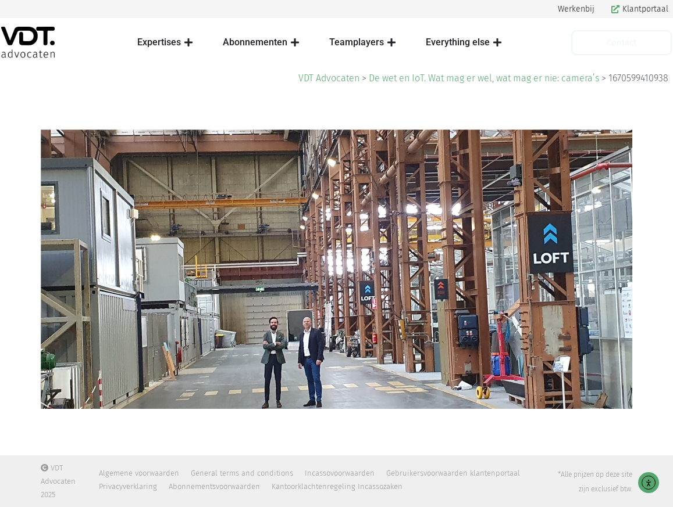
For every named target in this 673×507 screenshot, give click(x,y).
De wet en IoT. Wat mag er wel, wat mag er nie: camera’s (484, 78)
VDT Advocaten (328, 78)
